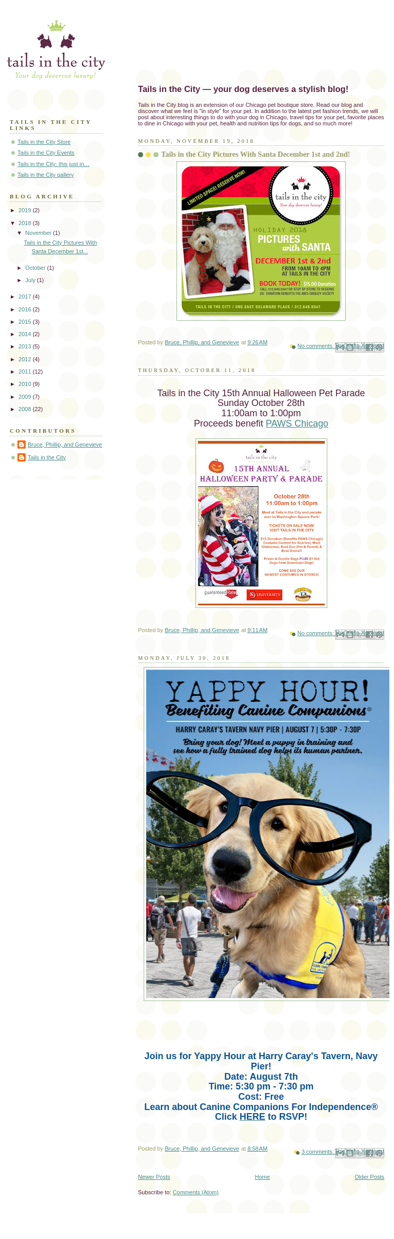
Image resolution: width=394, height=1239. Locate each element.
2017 (25, 296)
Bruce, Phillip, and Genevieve (65, 444)
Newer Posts (154, 1177)
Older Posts (369, 1177)
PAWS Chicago (297, 423)
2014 (25, 334)
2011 (25, 371)
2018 (25, 223)
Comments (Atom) (196, 1192)
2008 (25, 409)
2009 (25, 397)
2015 (25, 322)
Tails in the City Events (45, 153)
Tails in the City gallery (45, 175)
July (31, 280)
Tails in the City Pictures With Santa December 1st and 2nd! (255, 154)
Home (262, 1177)
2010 (25, 384)
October (36, 268)
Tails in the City (47, 457)
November (39, 233)
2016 (25, 309)
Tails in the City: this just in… (53, 164)
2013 (25, 346)
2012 (25, 359)
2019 (25, 210)
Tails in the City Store (44, 142)
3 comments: (319, 1152)
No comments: (317, 346)
